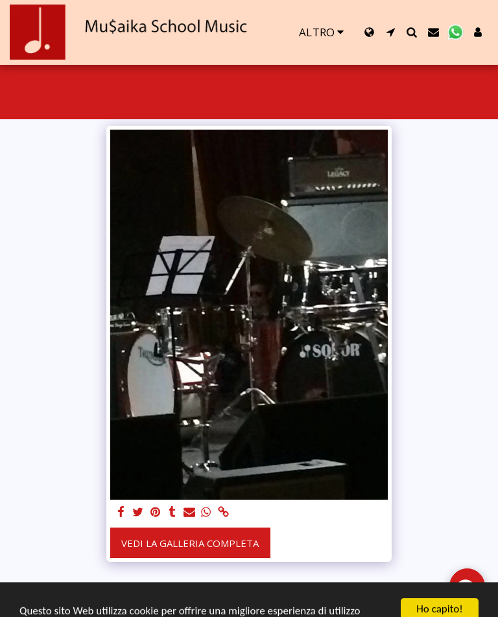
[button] (391, 32)
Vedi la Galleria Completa (190, 543)
